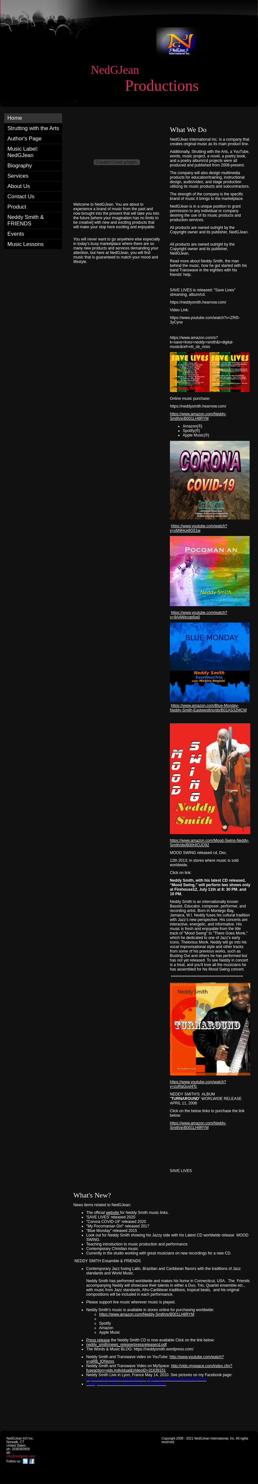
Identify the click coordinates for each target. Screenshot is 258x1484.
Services (17, 176)
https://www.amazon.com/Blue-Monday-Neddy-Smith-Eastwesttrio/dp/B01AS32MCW (208, 707)
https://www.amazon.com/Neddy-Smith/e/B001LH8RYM (198, 416)
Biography (19, 166)
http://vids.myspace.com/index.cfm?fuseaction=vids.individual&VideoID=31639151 (159, 1368)
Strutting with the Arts (33, 128)
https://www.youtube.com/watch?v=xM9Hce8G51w (198, 528)
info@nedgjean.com (20, 1456)
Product (16, 207)
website (113, 1212)
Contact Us (20, 196)
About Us (18, 186)
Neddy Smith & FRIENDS (25, 220)
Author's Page (24, 139)
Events (15, 234)
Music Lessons (25, 244)
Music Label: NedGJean (22, 152)
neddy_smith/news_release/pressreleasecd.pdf (126, 1344)
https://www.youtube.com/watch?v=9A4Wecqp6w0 (198, 614)
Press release (98, 1340)
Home (14, 118)
